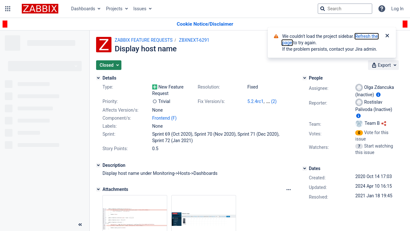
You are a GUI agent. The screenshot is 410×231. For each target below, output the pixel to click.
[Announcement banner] (205, 24)
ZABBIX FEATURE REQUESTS (144, 40)
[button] (7, 8)
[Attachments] (98, 189)
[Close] (387, 36)
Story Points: (115, 148)
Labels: (109, 126)
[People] (304, 78)
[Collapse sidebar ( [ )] (80, 224)
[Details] (98, 78)
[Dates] (304, 168)
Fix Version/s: (211, 101)
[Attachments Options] (288, 189)
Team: (315, 124)
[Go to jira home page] (40, 8)
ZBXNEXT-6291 (194, 40)
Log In (397, 8)
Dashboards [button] (83, 8)
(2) (274, 101)
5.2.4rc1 (255, 101)
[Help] (382, 9)
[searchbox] (345, 9)
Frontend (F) (164, 118)
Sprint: (108, 134)
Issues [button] (139, 8)
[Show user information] (378, 94)
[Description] (98, 165)
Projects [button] (114, 8)
